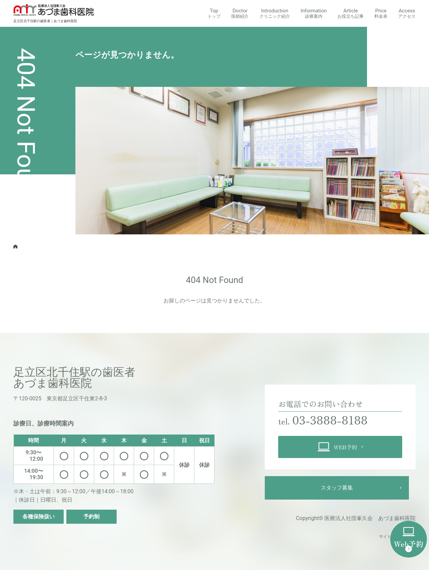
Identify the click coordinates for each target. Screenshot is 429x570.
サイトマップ (391, 536)
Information (314, 13)
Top (214, 13)
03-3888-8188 (333, 419)
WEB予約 (337, 446)
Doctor (240, 13)
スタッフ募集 (337, 487)
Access (407, 13)
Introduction (274, 13)
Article (351, 13)
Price (380, 13)
